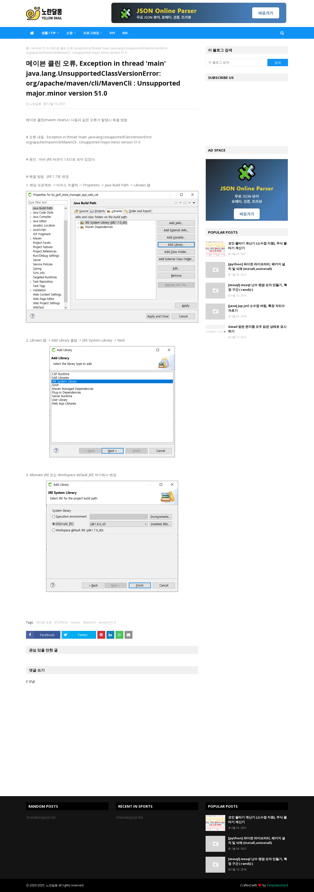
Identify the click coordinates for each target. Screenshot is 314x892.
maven (75, 622)
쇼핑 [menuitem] (69, 33)
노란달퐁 (35, 104)
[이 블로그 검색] (236, 62)
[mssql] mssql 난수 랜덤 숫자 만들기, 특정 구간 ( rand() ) (257, 287)
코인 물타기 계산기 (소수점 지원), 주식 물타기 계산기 (257, 245)
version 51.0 (39, 48)
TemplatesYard (277, 885)
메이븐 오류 (44, 622)
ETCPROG (61, 622)
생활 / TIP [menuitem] (48, 33)
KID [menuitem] (125, 33)
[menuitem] (32, 33)
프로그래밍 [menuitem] (91, 33)
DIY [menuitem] (112, 33)
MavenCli (89, 622)
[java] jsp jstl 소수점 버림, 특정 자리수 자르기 (256, 308)
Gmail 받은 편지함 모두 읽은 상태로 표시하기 (257, 329)
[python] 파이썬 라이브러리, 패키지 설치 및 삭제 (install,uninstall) (256, 266)
